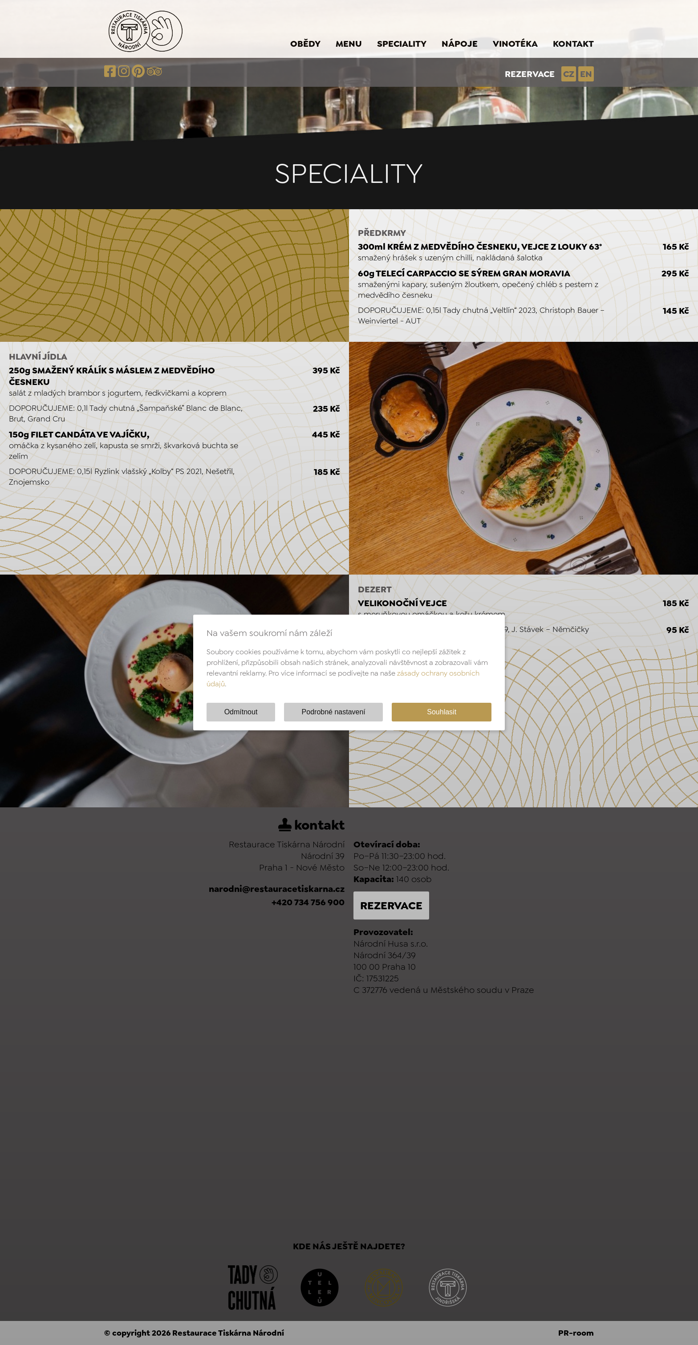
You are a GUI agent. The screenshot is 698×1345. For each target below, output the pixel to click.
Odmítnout (241, 712)
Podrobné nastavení (333, 712)
